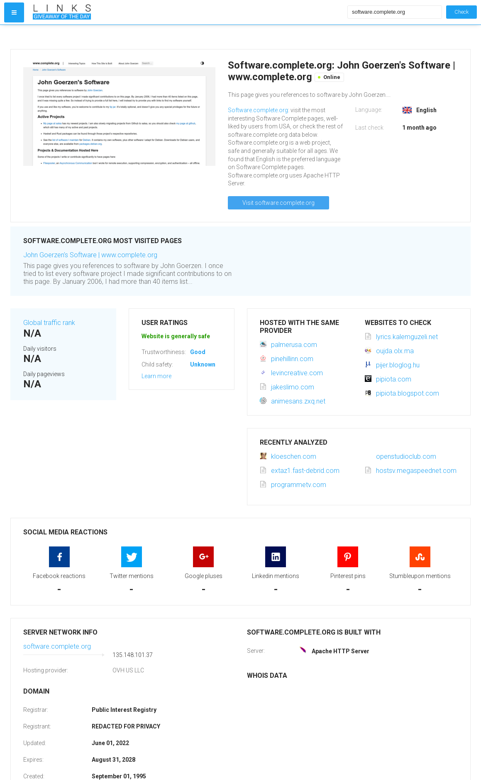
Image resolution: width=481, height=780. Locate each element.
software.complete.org (57, 646)
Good (197, 352)
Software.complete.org (258, 110)
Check (461, 12)
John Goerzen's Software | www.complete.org (90, 255)
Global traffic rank (49, 323)
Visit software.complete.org (278, 202)
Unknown (202, 364)
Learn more (156, 376)
